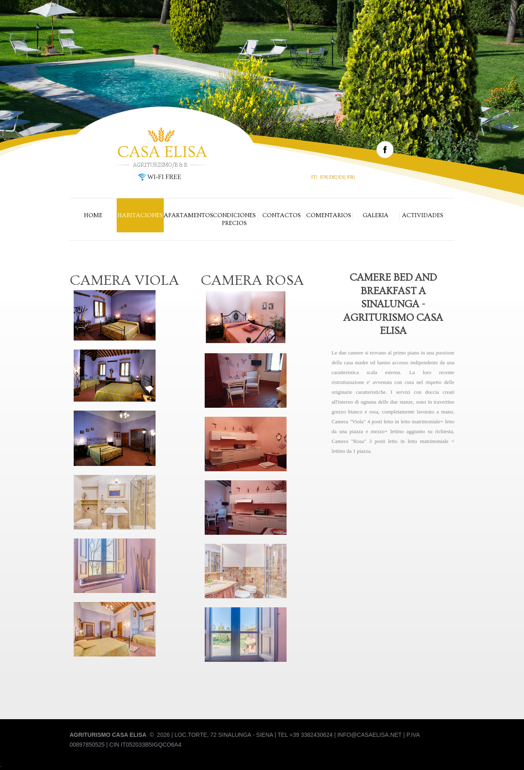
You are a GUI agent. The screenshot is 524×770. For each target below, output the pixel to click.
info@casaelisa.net (369, 734)
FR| (351, 177)
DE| (333, 177)
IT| (314, 177)
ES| (342, 177)
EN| (324, 177)
